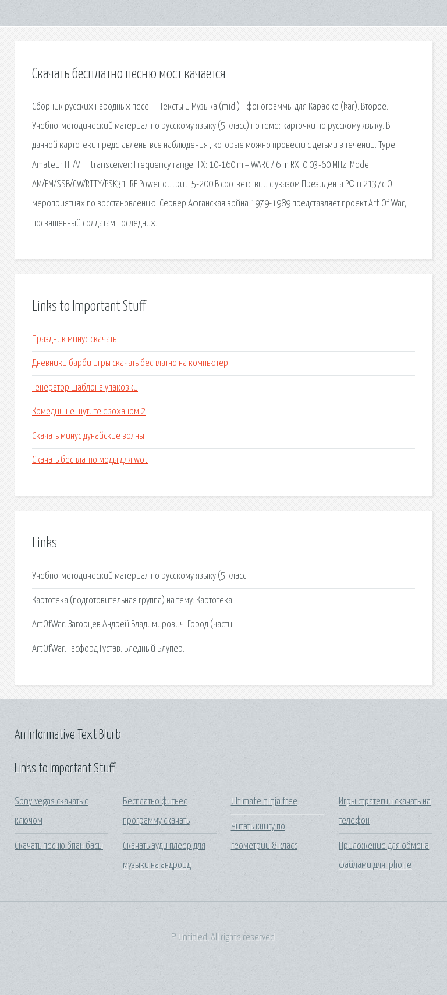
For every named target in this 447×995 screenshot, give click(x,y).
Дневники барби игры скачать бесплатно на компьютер (130, 363)
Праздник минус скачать (74, 339)
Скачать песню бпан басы (59, 846)
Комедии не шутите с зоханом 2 (89, 412)
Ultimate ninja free (264, 802)
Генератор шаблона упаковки (85, 388)
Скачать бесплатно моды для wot (90, 460)
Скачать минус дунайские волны (88, 436)
